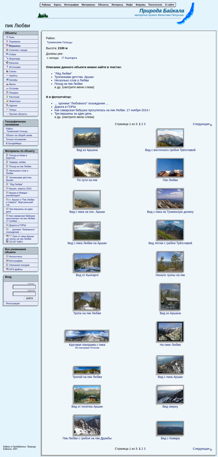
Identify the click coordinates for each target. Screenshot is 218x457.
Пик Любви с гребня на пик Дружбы (87, 438)
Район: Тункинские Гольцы (16, 130)
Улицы (11, 109)
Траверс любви (16, 162)
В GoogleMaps (14, 143)
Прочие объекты (16, 113)
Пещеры (12, 92)
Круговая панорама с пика (87, 344)
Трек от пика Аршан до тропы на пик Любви (20, 237)
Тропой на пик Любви (87, 377)
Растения (12, 96)
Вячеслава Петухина (171, 15)
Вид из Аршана (87, 150)
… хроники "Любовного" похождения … (20, 230)
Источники (13, 67)
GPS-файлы (14, 269)
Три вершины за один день (19, 210)
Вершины (13, 45)
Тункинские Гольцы (59, 42)
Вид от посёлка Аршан (87, 406)
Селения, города (16, 50)
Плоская (94, 347)
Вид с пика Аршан (170, 377)
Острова (12, 88)
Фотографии (14, 260)
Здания (11, 105)
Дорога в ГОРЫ (16, 225)
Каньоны (12, 62)
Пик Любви (170, 180)
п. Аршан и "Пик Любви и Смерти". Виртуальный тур (20, 202)
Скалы (11, 71)
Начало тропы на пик (170, 275)
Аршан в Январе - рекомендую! (17, 194)
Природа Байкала (162, 10)
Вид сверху (170, 406)
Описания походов (17, 265)
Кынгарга (71, 57)
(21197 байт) (14, 241)
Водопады (13, 58)
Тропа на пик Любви (87, 313)
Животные (13, 101)
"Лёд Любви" (14, 184)
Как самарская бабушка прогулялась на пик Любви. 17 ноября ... (21, 218)
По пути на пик (87, 180)
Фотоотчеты (14, 256)
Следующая (202, 124)
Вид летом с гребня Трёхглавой (170, 243)
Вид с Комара (170, 438)
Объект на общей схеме (19, 135)
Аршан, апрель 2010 (18, 188)
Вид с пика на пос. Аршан (87, 211)
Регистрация (13, 303)
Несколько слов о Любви (17, 171)
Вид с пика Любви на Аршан (87, 243)
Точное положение (16, 139)
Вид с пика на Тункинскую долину (170, 211)
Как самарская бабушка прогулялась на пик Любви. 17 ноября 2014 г (102, 110)
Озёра (11, 54)
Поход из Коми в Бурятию (16, 156)
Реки (10, 37)
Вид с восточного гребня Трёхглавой (170, 150)
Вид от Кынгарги (87, 275)
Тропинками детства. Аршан (19, 178)
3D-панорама (82, 347)
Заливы (11, 79)
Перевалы (13, 41)
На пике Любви (170, 344)
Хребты (11, 75)
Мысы (11, 84)
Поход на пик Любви (18, 166)
